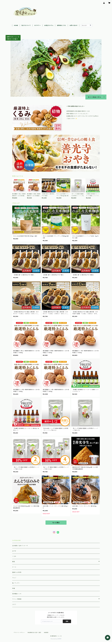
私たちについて (26, 25)
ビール (14, 567)
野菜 (13, 561)
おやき (14, 551)
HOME (16, 25)
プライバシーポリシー (19, 632)
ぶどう (14, 604)
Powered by (56, 638)
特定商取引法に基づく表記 (34, 632)
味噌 (13, 588)
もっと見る (55, 522)
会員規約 (46, 632)
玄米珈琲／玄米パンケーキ (20, 545)
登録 (67, 621)
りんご (14, 577)
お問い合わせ (73, 25)
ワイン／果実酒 (16, 599)
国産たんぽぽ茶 (16, 572)
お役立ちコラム (48, 25)
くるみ (14, 556)
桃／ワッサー (16, 583)
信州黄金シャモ (16, 594)
